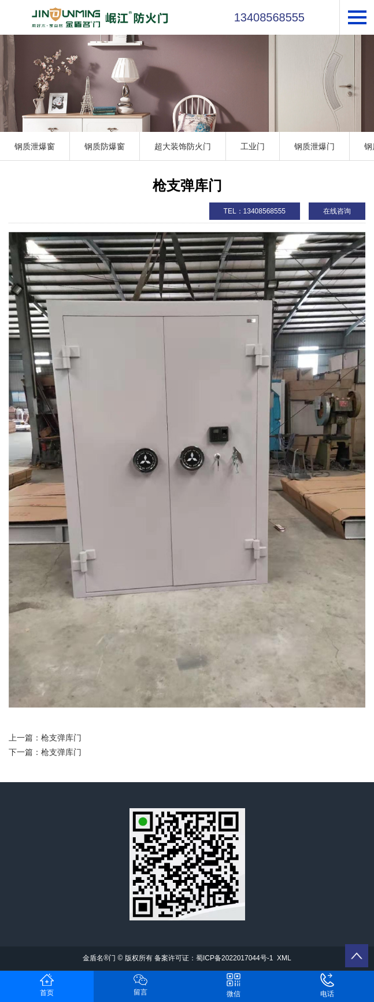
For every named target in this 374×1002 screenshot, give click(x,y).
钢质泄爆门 (314, 146)
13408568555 (269, 17)
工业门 (252, 146)
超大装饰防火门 (182, 146)
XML (284, 958)
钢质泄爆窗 (34, 146)
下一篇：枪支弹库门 (45, 752)
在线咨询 (337, 211)
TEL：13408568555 (255, 211)
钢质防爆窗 (104, 146)
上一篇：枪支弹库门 (45, 737)
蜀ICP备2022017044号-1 (234, 958)
